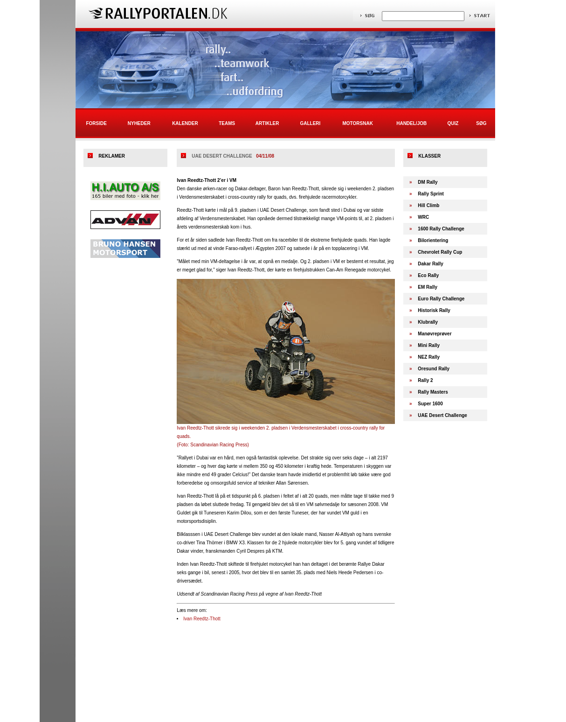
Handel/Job (411, 123)
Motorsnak (358, 123)
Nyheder (139, 123)
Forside (96, 123)
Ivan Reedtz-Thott (201, 618)
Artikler (267, 123)
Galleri (310, 123)
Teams (227, 123)
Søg (481, 123)
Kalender (185, 123)
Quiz (452, 123)
